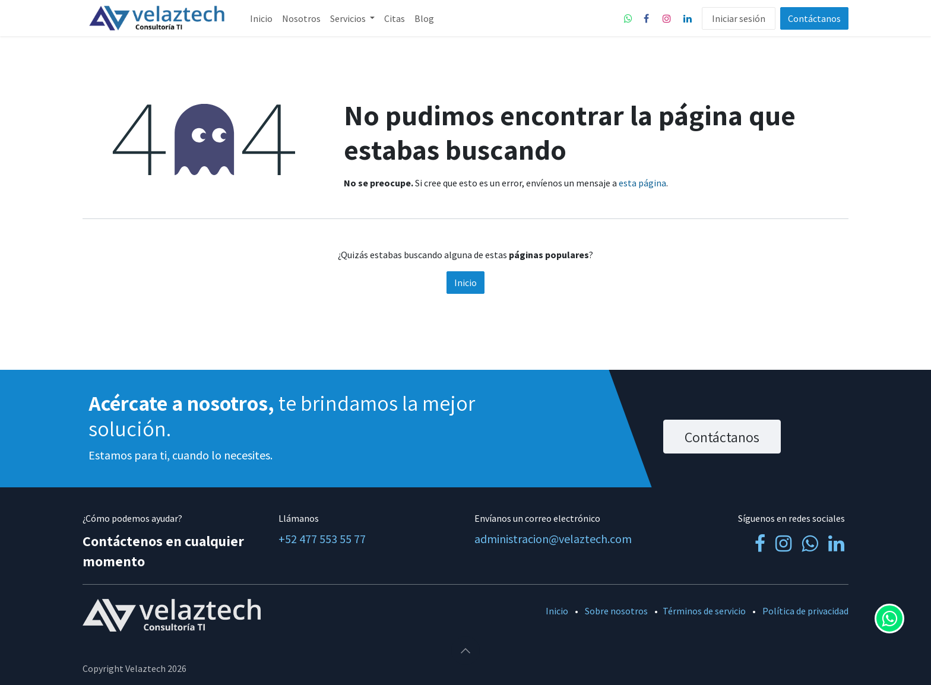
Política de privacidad (805, 611)
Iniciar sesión (738, 18)
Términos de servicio (704, 611)
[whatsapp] (628, 18)
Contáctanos (814, 18)
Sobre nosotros (616, 611)
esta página (642, 183)
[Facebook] (646, 18)
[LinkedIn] (687, 18)
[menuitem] (261, 18)
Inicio (465, 282)
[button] (465, 650)
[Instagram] (666, 18)
